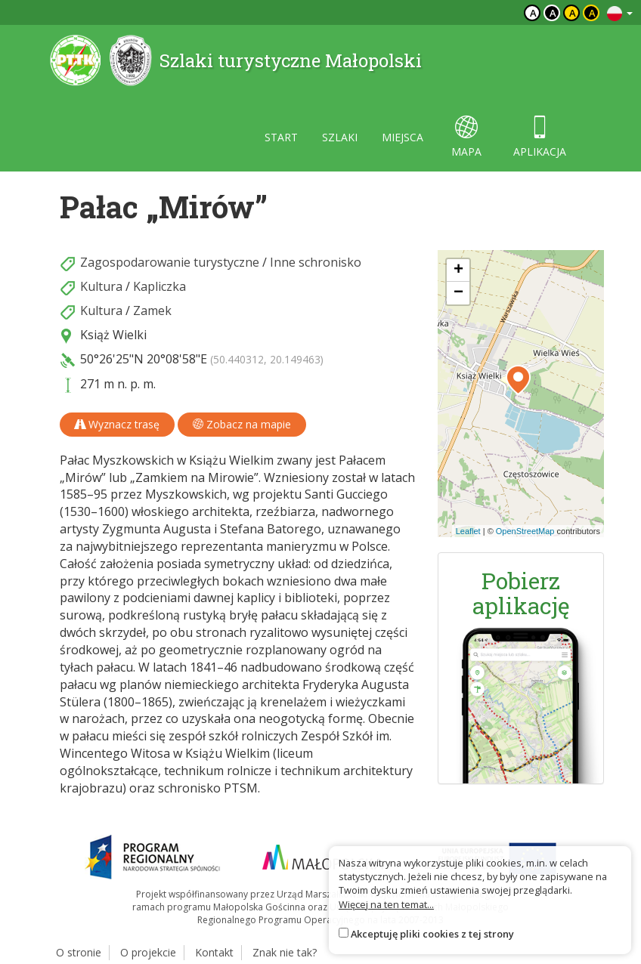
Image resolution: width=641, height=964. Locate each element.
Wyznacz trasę (117, 424)
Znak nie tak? (284, 952)
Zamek (152, 310)
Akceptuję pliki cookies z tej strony (432, 934)
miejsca (402, 137)
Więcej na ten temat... (386, 904)
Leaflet (468, 531)
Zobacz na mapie (242, 424)
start (281, 137)
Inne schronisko (315, 262)
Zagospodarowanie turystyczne (169, 262)
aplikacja (539, 137)
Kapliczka (159, 286)
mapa (466, 137)
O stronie (78, 952)
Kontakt (214, 952)
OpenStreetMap (525, 531)
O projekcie (148, 952)
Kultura (101, 286)
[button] (518, 380)
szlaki (340, 137)
